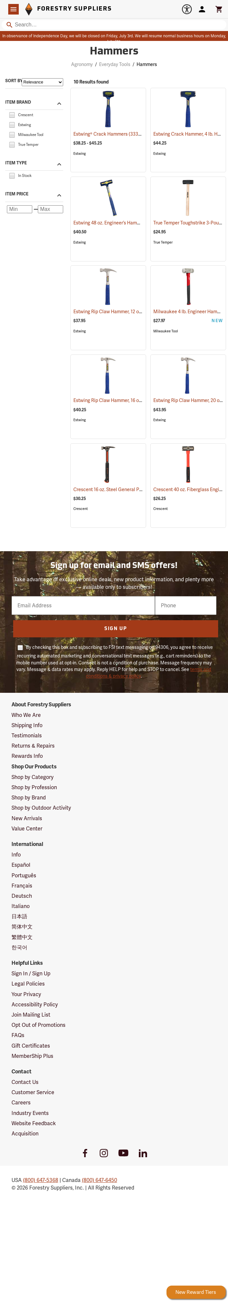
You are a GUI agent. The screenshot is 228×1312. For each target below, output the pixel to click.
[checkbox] (12, 114)
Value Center (27, 828)
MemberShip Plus (32, 1056)
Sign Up (115, 628)
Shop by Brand (29, 797)
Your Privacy (26, 994)
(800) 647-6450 (99, 1180)
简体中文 (22, 926)
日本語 (19, 916)
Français (22, 885)
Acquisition (25, 1133)
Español (21, 864)
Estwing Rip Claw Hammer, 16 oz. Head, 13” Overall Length (141, 400)
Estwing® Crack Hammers (109, 133)
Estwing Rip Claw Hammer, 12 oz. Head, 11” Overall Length (141, 312)
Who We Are (26, 715)
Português (24, 875)
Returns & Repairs (33, 745)
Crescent (80, 509)
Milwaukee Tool (165, 331)
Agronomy (82, 64)
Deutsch (22, 895)
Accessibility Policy (35, 1004)
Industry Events (30, 1113)
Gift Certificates (31, 1045)
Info (16, 854)
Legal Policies (28, 983)
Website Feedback (34, 1123)
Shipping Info (27, 725)
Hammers (147, 64)
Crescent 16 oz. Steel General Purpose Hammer (131, 489)
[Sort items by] (42, 82)
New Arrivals (27, 818)
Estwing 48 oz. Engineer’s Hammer (117, 223)
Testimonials (27, 735)
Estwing (79, 153)
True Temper (163, 242)
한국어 (19, 947)
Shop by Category (33, 777)
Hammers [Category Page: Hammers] (114, 52)
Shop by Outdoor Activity (41, 807)
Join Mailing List (31, 1014)
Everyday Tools (114, 64)
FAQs (18, 1035)
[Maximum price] (50, 209)
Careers (21, 1102)
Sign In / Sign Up (31, 973)
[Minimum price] (19, 209)
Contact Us (25, 1082)
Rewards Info (27, 756)
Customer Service (33, 1092)
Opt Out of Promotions (38, 1025)
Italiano (21, 906)
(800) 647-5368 (40, 1180)
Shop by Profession (34, 787)
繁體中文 (22, 937)
